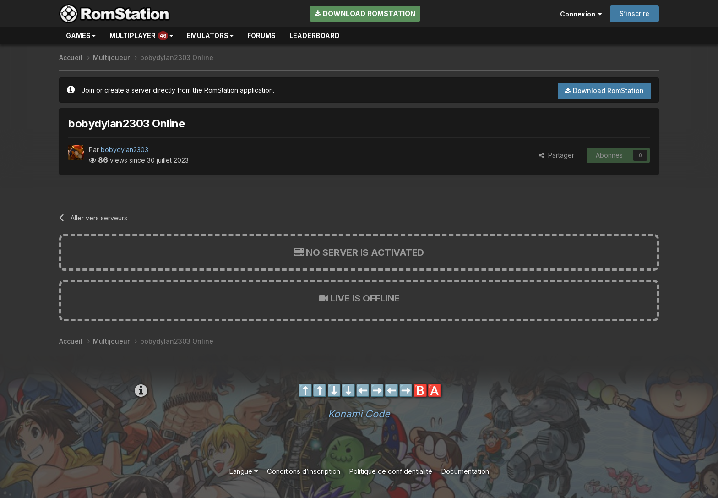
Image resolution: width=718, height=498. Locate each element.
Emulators (210, 35)
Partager (556, 155)
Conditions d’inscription (303, 471)
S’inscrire (634, 13)
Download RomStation (365, 13)
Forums (261, 35)
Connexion (581, 14)
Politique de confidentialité (390, 471)
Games (81, 35)
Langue (243, 471)
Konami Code (359, 414)
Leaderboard (314, 35)
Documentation (465, 471)
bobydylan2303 (124, 149)
